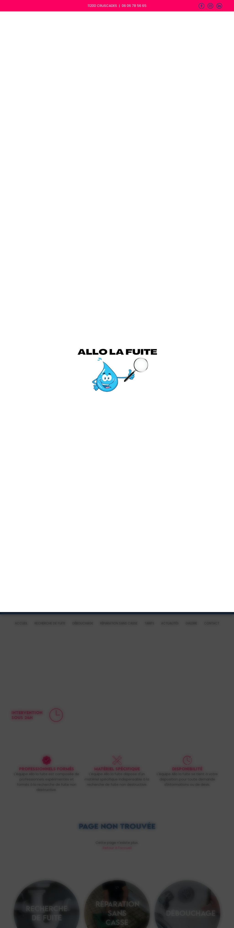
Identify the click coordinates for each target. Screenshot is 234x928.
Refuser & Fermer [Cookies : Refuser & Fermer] (58, 474)
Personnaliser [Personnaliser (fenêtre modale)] (135, 474)
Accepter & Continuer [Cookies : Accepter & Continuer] (173, 474)
